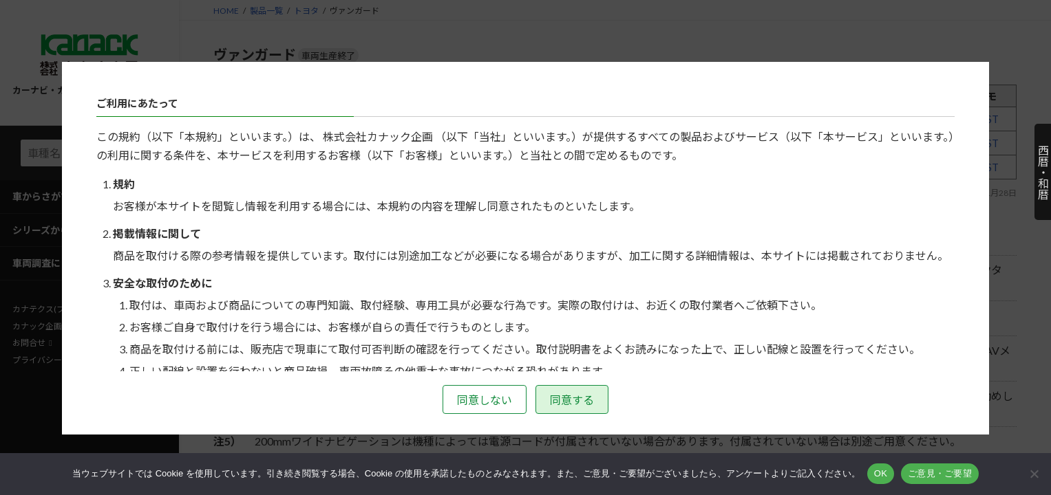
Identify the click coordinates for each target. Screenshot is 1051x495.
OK (880, 473)
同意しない (484, 399)
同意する (572, 399)
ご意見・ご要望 (940, 473)
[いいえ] (1034, 474)
